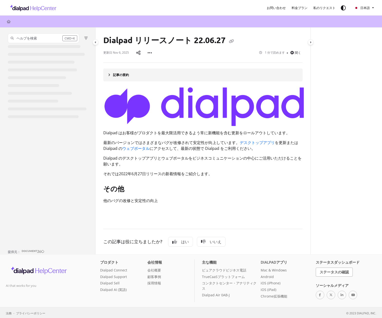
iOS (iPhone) (270, 282)
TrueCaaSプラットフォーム (223, 275)
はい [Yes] (180, 240)
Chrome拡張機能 (274, 295)
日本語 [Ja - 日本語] (362, 8)
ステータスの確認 (334, 271)
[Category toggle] (95, 42)
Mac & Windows (274, 269)
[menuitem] (276, 7)
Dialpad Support (113, 275)
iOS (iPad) (268, 288)
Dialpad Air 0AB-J (216, 294)
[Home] (8, 21)
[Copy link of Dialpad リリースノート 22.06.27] (231, 41)
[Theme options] (343, 8)
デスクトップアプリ (257, 141)
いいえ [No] (211, 240)
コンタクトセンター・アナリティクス (229, 285)
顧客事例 (154, 275)
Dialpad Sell (110, 282)
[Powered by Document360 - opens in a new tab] (26, 250)
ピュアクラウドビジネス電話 (224, 269)
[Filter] (86, 38)
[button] (32, 8)
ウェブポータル (136, 147)
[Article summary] (203, 73)
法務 (9, 312)
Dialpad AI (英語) (113, 288)
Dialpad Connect (113, 269)
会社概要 (154, 269)
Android (267, 275)
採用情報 (154, 282)
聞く (295, 52)
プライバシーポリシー (30, 312)
